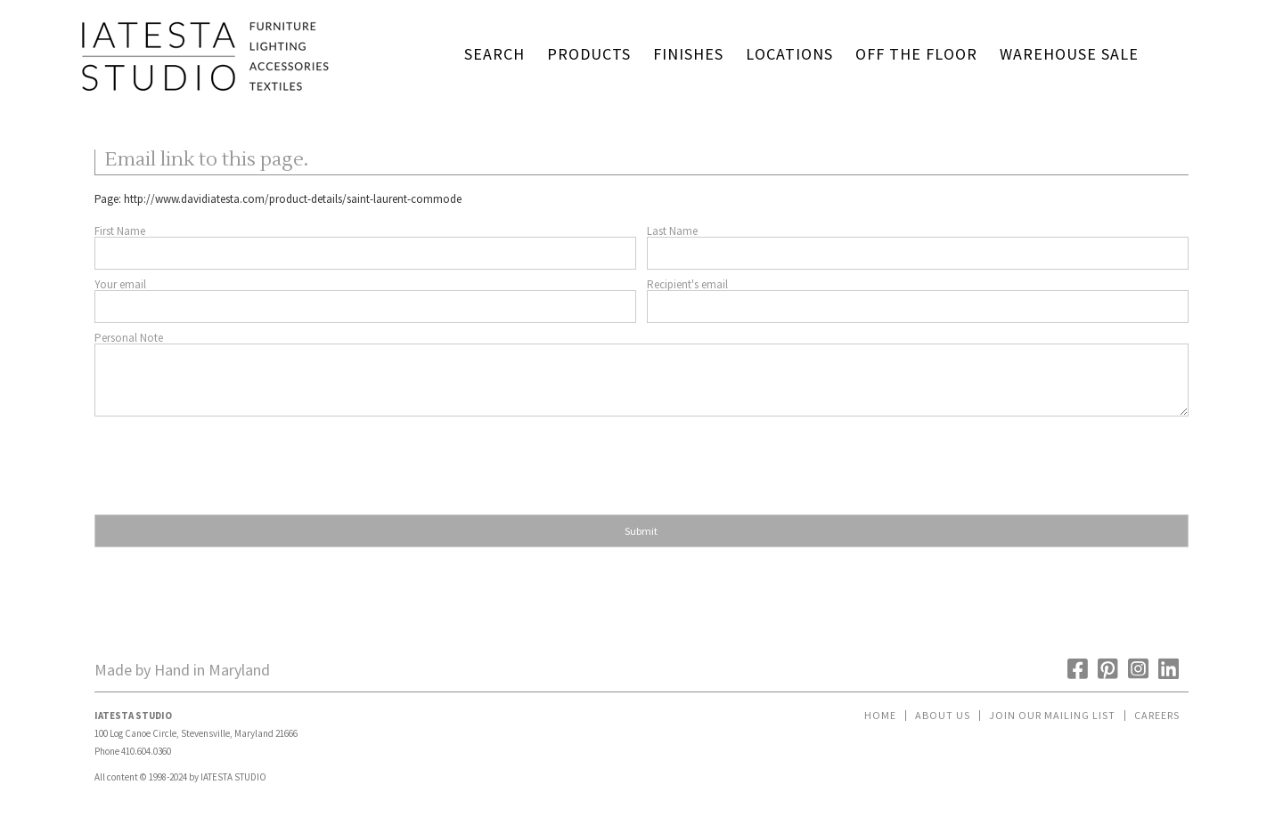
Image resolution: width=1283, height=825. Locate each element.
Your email (120, 284)
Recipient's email (687, 284)
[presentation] (229, 460)
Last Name (672, 231)
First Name (119, 231)
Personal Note (128, 337)
